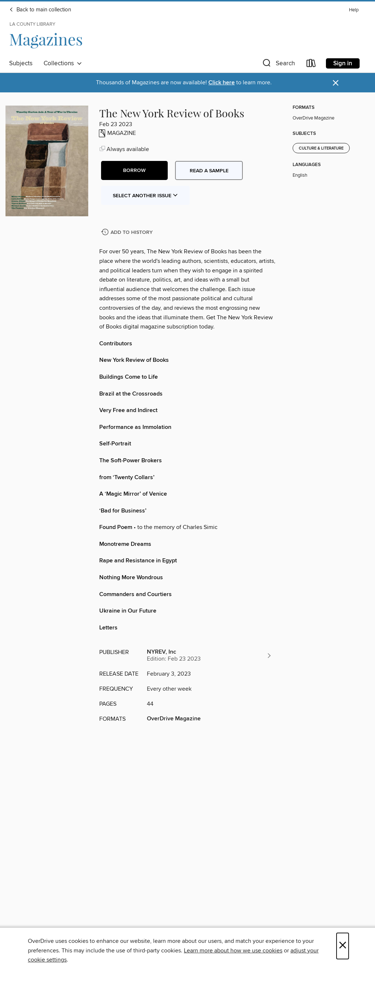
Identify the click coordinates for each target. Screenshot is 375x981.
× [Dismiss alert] (335, 83)
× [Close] (342, 946)
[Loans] (311, 65)
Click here (221, 83)
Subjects (21, 63)
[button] (278, 65)
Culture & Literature (321, 148)
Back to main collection (40, 10)
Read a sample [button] (209, 171)
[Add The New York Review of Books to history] (128, 232)
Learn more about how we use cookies (233, 950)
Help (354, 10)
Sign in (342, 63)
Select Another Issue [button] (145, 195)
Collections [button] (63, 63)
